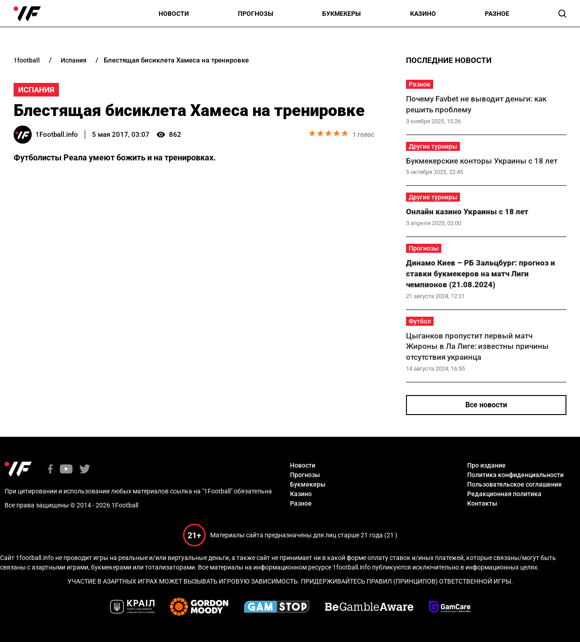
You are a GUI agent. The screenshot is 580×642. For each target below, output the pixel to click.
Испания (36, 89)
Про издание (486, 465)
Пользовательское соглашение (514, 484)
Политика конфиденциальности (515, 474)
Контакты (482, 503)
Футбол (420, 321)
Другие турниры (433, 146)
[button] (562, 13)
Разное (497, 13)
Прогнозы (255, 13)
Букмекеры (341, 13)
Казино (423, 13)
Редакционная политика (504, 493)
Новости (174, 13)
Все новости (486, 405)
